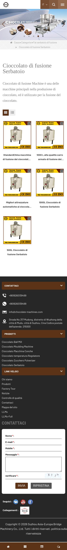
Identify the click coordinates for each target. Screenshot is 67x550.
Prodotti (6, 383)
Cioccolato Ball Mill (12, 341)
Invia (21, 485)
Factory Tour (8, 388)
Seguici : (7, 501)
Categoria (26, 42)
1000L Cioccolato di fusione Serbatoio (50, 204)
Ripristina (41, 485)
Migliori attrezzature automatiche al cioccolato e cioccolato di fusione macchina (17, 205)
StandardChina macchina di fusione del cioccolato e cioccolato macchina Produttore (17, 157)
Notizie (5, 393)
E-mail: (10, 441)
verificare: (11, 475)
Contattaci (7, 402)
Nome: (9, 435)
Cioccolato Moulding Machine (17, 346)
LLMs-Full (7, 416)
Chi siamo (7, 379)
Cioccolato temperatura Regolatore (21, 355)
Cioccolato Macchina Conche (17, 351)
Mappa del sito (9, 407)
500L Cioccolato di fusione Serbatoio (17, 252)
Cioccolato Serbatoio (13, 365)
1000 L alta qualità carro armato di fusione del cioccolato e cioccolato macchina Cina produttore (49, 157)
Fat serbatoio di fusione (45, 42)
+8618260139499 (17, 303)
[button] (24, 36)
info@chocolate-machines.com (26, 311)
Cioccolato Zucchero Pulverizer (18, 360)
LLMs (5, 411)
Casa (14, 42)
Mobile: (10, 448)
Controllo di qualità (12, 397)
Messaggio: (12, 454)
